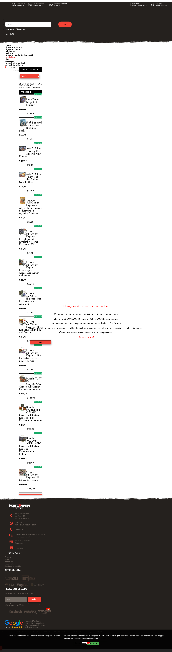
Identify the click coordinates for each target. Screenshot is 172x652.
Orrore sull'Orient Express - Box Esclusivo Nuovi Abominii (30, 299)
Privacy (103, 639)
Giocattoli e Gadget (15, 63)
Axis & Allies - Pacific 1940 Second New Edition (30, 152)
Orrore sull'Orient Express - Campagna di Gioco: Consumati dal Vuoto (29, 269)
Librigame (10, 51)
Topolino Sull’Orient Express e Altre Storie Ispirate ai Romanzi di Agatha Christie (30, 207)
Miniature (10, 57)
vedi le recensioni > (32, 627)
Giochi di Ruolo (12, 49)
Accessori (10, 61)
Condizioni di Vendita (13, 566)
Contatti (8, 557)
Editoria (9, 53)
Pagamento (9, 564)
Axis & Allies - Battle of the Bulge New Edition (30, 178)
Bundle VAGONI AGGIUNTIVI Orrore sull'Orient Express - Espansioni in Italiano (30, 446)
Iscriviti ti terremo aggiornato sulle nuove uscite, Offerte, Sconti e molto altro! (22, 604)
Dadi (7, 59)
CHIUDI (86, 647)
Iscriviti (34, 599)
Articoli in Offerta (14, 65)
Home (8, 45)
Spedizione (9, 562)
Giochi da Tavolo (13, 47)
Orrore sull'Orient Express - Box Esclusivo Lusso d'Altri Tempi (30, 355)
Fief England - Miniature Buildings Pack (30, 127)
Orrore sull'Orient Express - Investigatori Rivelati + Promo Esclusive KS (28, 238)
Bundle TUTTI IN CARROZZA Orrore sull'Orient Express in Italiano (30, 384)
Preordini (26, 92)
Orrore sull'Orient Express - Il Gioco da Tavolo (29, 476)
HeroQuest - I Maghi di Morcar (34, 102)
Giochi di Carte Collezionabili (19, 55)
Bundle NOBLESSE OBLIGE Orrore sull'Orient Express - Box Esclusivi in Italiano (30, 414)
